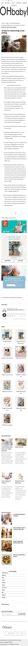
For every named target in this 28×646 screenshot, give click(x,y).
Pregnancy (4, 575)
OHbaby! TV (14, 5)
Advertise (7, 3)
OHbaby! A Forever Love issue (7, 374)
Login (12, 3)
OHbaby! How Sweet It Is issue (7, 358)
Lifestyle (3, 585)
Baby (3, 577)
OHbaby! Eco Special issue (7, 391)
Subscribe (18, 3)
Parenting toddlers (14, 23)
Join (2, 3)
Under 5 (7, 23)
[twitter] (8, 0)
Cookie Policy (3, 640)
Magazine (4, 594)
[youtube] (24, 633)
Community (4, 587)
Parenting (3, 582)
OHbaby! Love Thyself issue (7, 425)
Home (2, 23)
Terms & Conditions (12, 640)
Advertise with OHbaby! (10, 85)
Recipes (3, 590)
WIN (2, 592)
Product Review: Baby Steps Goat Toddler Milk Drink (6, 448)
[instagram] (15, 633)
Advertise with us (5, 572)
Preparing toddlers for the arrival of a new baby (12, 25)
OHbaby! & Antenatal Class (21, 358)
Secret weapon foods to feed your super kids (19, 528)
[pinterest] (20, 633)
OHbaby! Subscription (7, 341)
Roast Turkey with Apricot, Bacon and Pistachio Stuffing (18, 542)
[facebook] (7, 633)
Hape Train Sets (19, 447)
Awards (25, 3)
